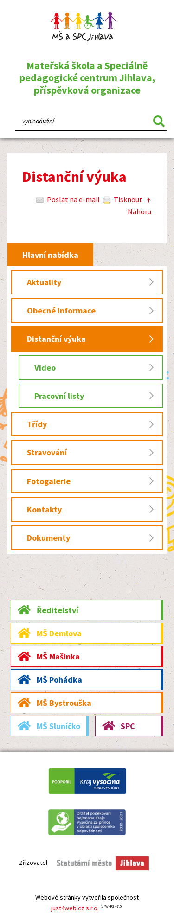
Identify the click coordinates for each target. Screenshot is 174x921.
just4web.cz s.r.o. (75, 908)
